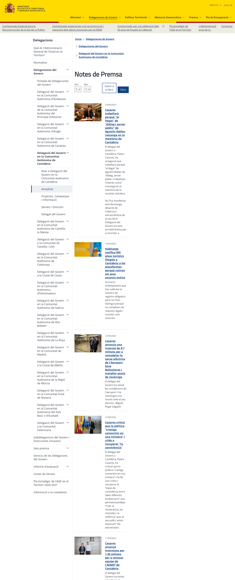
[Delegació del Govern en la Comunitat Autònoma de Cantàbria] (117, 46)
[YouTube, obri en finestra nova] (224, 549)
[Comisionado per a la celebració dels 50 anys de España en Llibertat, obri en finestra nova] (141, 28)
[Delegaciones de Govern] (102, 39)
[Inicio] (80, 39)
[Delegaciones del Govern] (134, 39)
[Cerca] (228, 5)
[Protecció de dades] (95, 548)
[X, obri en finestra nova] (218, 549)
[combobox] (85, 78)
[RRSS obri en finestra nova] (230, 549)
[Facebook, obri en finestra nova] (206, 549)
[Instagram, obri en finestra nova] (212, 549)
